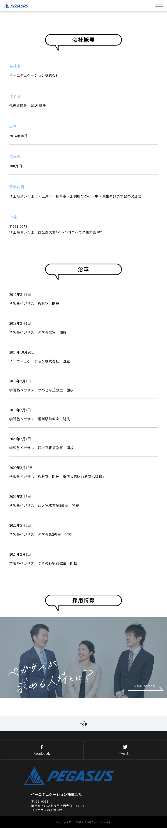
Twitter (125, 750)
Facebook (41, 750)
